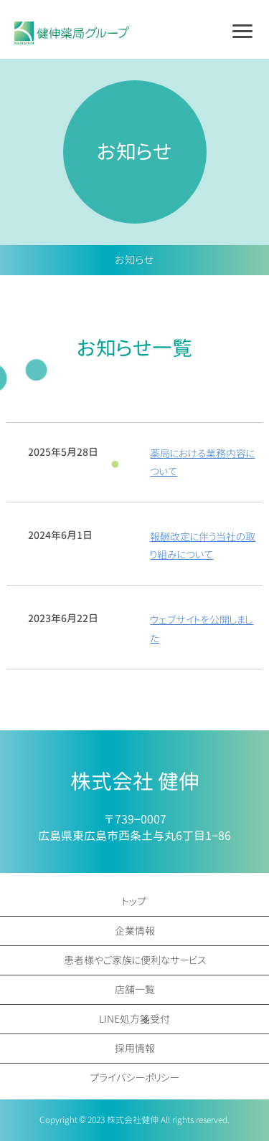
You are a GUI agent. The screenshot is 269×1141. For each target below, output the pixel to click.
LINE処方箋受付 (134, 1019)
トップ (134, 901)
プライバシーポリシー (134, 1077)
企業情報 (135, 930)
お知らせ (134, 259)
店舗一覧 (135, 989)
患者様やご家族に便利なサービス (135, 960)
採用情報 (135, 1048)
